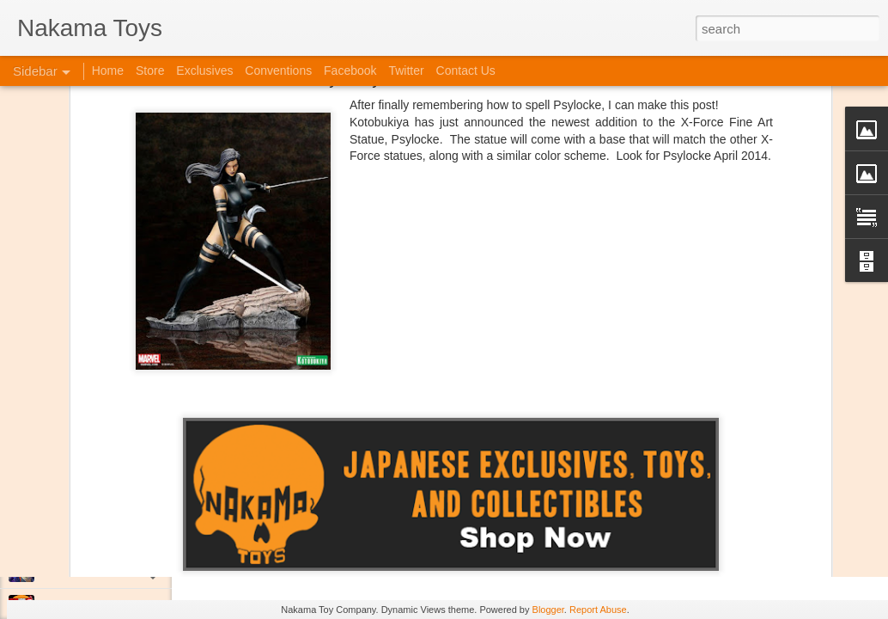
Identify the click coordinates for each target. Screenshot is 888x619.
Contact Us (466, 70)
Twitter (405, 70)
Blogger (548, 609)
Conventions (278, 70)
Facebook (350, 70)
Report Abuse (598, 609)
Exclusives (204, 70)
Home (108, 70)
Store (150, 70)
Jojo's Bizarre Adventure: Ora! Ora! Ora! (133, 569)
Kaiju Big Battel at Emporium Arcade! (126, 530)
